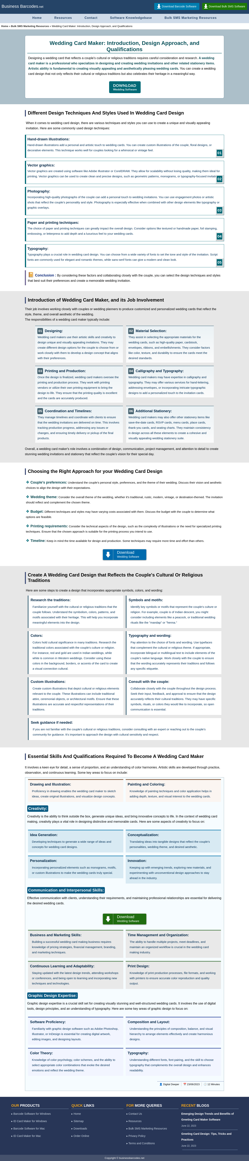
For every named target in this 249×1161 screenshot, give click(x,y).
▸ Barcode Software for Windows (31, 1113)
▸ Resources (134, 1121)
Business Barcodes (20, 6)
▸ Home (76, 1113)
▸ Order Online (80, 1135)
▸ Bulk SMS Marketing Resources (146, 1128)
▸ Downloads (79, 1128)
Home (37, 17)
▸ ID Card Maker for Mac (26, 1135)
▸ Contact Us (134, 1113)
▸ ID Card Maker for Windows (29, 1121)
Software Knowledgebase (131, 17)
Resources (63, 17)
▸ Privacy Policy (136, 1135)
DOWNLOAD (125, 87)
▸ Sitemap (77, 1121)
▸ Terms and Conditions (140, 1143)
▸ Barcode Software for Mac (28, 1128)
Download (124, 554)
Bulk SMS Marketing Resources (191, 17)
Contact (90, 17)
